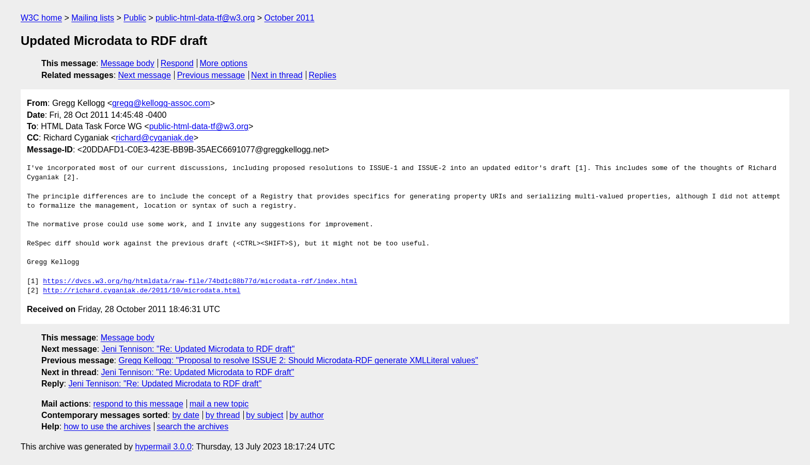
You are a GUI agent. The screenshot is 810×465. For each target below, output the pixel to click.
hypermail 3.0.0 (163, 446)
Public (134, 17)
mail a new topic (219, 403)
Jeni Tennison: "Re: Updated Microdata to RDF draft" (198, 349)
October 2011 (289, 17)
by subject (264, 415)
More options (224, 63)
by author (306, 415)
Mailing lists (92, 17)
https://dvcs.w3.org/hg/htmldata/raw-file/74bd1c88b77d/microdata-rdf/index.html (200, 281)
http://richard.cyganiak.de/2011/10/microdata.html (141, 291)
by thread (223, 415)
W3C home (41, 17)
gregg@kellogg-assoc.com (161, 103)
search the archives (193, 426)
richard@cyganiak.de (155, 137)
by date (185, 415)
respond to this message (138, 403)
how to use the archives (107, 426)
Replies (322, 75)
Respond (177, 63)
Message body (127, 63)
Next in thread (277, 75)
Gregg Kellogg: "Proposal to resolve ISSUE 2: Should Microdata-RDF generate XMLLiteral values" (298, 360)
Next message (144, 75)
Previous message (211, 75)
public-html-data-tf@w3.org (205, 17)
